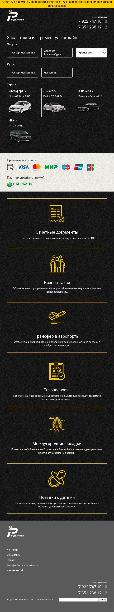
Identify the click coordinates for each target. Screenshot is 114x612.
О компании (13, 555)
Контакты (12, 549)
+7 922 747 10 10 (91, 21)
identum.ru (24, 599)
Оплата (11, 560)
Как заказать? (15, 570)
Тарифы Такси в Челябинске (23, 565)
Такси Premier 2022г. (43, 599)
